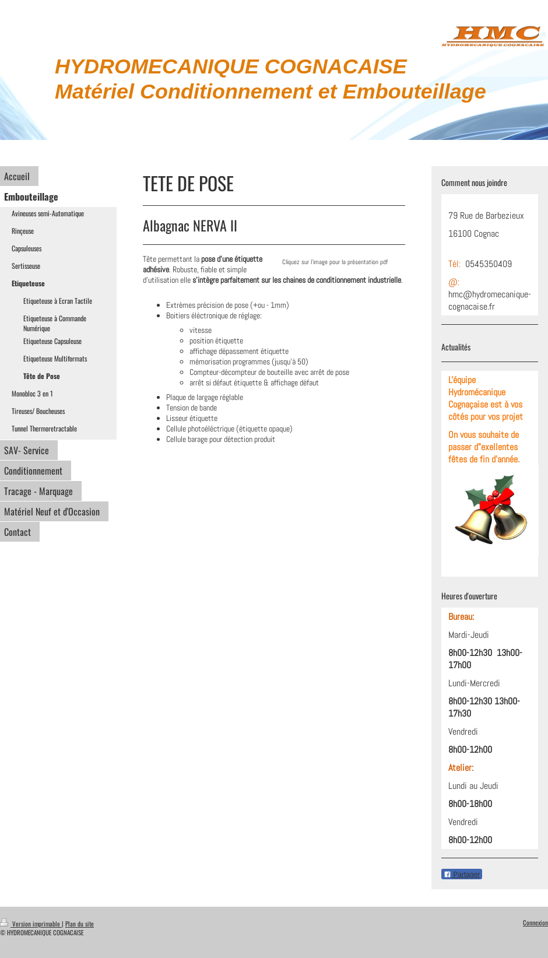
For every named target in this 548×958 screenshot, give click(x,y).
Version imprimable (31, 923)
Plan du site (79, 923)
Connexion (535, 922)
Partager (462, 875)
